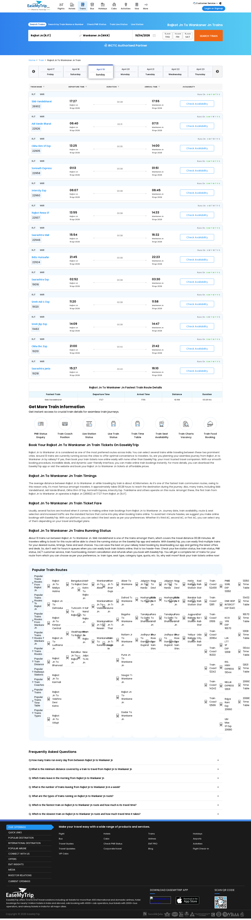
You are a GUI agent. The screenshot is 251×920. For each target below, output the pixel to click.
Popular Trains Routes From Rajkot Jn (37, 583)
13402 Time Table (240, 601)
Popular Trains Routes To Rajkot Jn (37, 601)
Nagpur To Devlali (149, 584)
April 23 (200, 69)
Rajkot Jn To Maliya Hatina (50, 586)
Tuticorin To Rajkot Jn (70, 611)
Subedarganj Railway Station (195, 601)
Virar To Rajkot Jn (81, 637)
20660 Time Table (240, 685)
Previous (33, 71)
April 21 (150, 69)
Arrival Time (152, 86)
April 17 (50, 69)
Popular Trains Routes (37, 651)
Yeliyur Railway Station (185, 638)
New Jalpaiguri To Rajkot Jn (81, 657)
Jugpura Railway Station (185, 618)
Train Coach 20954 (206, 634)
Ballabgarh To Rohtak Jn (149, 601)
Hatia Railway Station (185, 584)
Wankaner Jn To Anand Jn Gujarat (106, 586)
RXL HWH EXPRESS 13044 (222, 667)
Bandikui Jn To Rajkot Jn (70, 657)
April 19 (101, 69)
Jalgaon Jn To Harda (139, 584)
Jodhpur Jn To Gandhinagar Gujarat (139, 640)
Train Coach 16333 (206, 651)
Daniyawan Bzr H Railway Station (195, 619)
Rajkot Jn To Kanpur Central (50, 623)
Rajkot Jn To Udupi (50, 719)
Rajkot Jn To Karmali (50, 678)
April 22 (176, 69)
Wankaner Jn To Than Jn (106, 625)
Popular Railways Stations (38, 671)
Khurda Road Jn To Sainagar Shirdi (149, 641)
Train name (37, 86)
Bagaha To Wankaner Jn (119, 619)
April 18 (75, 69)
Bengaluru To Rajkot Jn (70, 584)
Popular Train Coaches (38, 682)
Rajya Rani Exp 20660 (222, 704)
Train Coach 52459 (206, 584)
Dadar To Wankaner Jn (119, 716)
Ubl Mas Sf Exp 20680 (222, 724)
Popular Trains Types (37, 713)
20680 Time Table (240, 702)
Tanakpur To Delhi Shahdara (139, 618)
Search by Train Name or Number (65, 24)
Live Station (137, 24)
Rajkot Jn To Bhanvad (50, 662)
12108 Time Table (240, 634)
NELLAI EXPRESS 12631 (222, 685)
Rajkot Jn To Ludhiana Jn (50, 643)
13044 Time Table (240, 651)
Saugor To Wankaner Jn (119, 678)
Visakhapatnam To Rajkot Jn (70, 633)
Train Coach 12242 (206, 668)
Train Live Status (118, 24)
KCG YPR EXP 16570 (222, 623)
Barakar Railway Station (185, 601)
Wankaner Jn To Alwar (95, 584)
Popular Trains (37, 691)
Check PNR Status (96, 24)
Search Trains (37, 24)
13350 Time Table (240, 584)
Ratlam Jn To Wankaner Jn (119, 640)
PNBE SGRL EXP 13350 (222, 586)
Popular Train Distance (38, 661)
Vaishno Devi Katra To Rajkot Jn (81, 589)
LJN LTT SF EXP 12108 (222, 645)
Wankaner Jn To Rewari (95, 625)
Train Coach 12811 (206, 601)
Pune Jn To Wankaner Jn (119, 660)
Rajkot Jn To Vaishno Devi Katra (50, 699)
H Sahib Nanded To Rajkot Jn (81, 615)
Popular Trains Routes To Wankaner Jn (38, 638)
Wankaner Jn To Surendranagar (95, 641)
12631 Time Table (240, 668)
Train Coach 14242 (206, 685)
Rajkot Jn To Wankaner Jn (119, 697)
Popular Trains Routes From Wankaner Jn (38, 620)
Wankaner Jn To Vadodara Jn (95, 606)
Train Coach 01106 (206, 618)
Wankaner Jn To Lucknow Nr (106, 643)
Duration (113, 86)
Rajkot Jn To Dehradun (50, 604)
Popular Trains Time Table (37, 701)
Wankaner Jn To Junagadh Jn (106, 606)
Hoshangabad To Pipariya (139, 599)
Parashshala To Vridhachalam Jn (149, 619)
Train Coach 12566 (206, 702)
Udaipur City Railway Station (195, 640)
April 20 (126, 69)
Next (217, 71)
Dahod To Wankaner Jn (119, 601)
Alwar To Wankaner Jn (119, 584)
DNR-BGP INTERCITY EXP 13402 (222, 604)
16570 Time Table (240, 618)
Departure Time (77, 86)
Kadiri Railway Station (195, 584)
